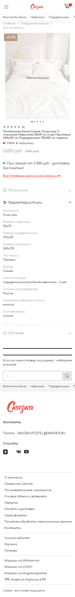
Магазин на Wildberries (21, 560)
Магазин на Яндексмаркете (25, 573)
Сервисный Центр (18, 483)
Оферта (10, 502)
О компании (13, 477)
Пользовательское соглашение (27, 490)
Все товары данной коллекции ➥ (31, 176)
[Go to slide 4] (40, 121)
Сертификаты (15, 515)
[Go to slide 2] (34, 121)
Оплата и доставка (19, 509)
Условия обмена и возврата (25, 496)
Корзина (10, 544)
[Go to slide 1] (32, 121)
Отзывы (10, 550)
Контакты (12, 528)
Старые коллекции (34, 23)
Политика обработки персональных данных (38, 521)
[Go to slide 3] (37, 121)
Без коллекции (13, 27)
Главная (9, 23)
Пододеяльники (59, 17)
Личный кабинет (17, 538)
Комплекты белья (14, 17)
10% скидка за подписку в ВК (25, 579)
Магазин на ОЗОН (18, 566)
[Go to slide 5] (43, 121)
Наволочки (38, 17)
